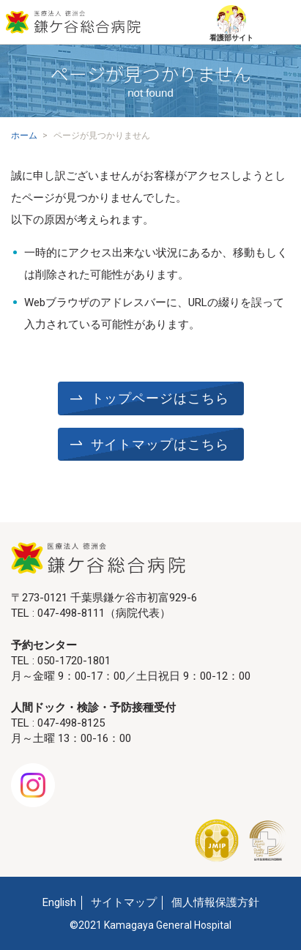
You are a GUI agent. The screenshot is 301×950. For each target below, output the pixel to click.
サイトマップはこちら (160, 444)
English (59, 902)
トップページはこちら (160, 398)
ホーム (24, 135)
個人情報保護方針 (215, 902)
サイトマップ (124, 902)
